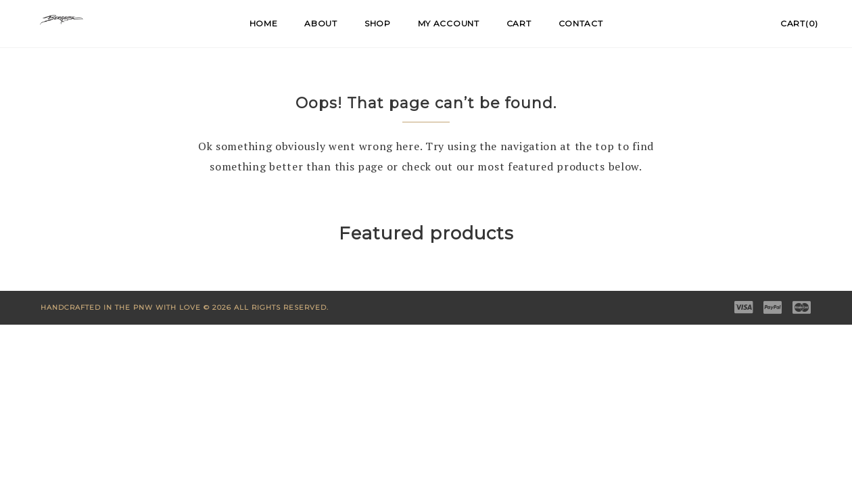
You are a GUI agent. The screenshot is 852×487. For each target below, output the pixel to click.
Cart (518, 23)
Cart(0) (799, 23)
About (320, 23)
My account (448, 23)
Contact (581, 23)
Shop (377, 23)
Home (264, 23)
